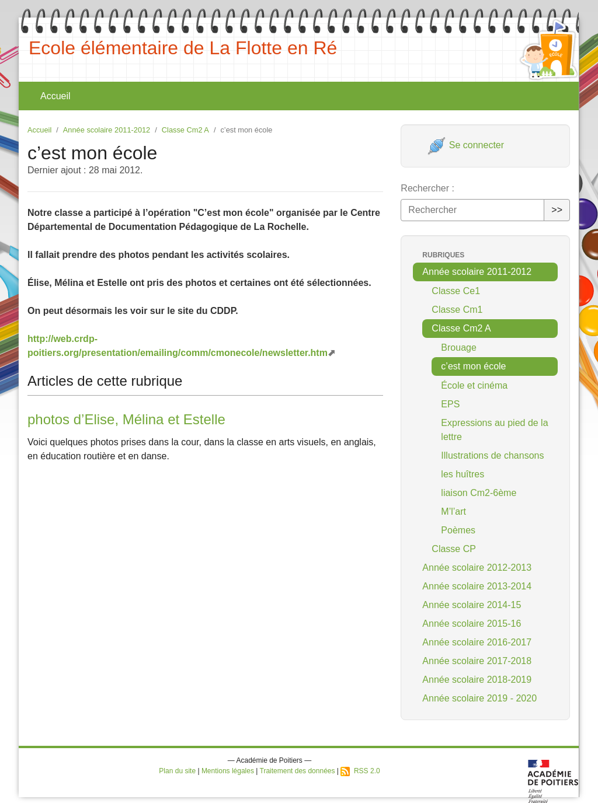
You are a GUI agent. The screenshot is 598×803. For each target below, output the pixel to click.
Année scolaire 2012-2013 (476, 567)
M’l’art (453, 511)
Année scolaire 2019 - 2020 (479, 698)
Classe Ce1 (456, 291)
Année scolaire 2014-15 (471, 605)
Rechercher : (427, 188)
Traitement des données (297, 771)
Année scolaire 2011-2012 (106, 129)
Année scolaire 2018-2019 (476, 680)
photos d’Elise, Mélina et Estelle (126, 419)
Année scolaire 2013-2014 (476, 586)
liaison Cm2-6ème (478, 493)
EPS (450, 404)
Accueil (55, 96)
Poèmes (458, 530)
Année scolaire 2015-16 (471, 624)
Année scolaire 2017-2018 (476, 661)
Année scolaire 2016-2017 (476, 642)
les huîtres (462, 474)
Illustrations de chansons (492, 455)
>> (556, 210)
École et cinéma (474, 385)
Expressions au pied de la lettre (494, 430)
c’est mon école (473, 366)
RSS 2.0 (360, 771)
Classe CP (454, 549)
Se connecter (465, 145)
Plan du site (177, 771)
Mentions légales (227, 771)
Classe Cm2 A (185, 129)
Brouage (459, 347)
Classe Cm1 (457, 310)
